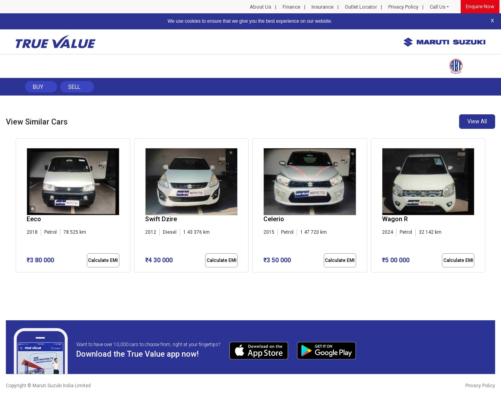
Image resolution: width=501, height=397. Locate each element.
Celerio (273, 219)
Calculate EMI (103, 260)
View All (477, 121)
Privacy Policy (403, 7)
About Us (260, 7)
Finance (291, 7)
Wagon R (395, 219)
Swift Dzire (161, 219)
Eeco (34, 219)
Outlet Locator (361, 7)
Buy (38, 87)
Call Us (437, 7)
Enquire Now (480, 6)
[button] (18, 279)
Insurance (322, 7)
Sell (74, 87)
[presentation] (20, 207)
